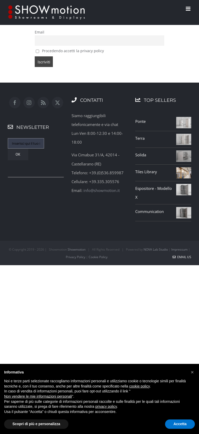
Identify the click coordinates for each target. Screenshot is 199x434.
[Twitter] (57, 102)
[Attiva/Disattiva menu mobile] (188, 8)
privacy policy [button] (106, 406)
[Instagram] (29, 102)
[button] (192, 372)
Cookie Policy (98, 257)
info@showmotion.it (101, 190)
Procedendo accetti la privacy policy (70, 51)
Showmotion (77, 249)
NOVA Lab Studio (156, 249)
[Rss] (43, 102)
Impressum (179, 249)
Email (39, 32)
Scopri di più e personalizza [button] (36, 424)
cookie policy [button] (139, 386)
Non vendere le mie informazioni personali (38, 396)
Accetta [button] (180, 424)
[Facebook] (14, 102)
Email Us (182, 257)
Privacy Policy (75, 257)
